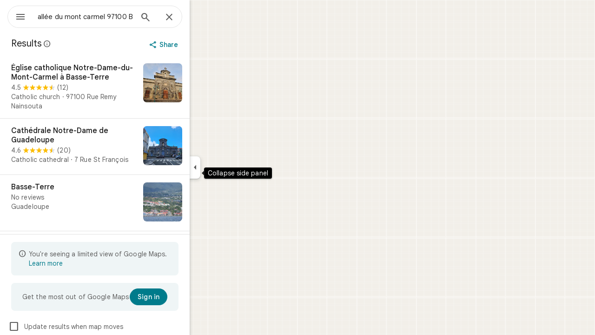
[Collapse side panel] (228, 167)
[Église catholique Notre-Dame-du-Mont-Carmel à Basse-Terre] (128, 87)
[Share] (198, 45)
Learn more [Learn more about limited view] (79, 263)
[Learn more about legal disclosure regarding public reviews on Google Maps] (81, 43)
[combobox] (109, 16)
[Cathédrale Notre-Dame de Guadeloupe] (128, 146)
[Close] (202, 17)
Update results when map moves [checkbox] (99, 326)
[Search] (179, 18)
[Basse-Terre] (128, 203)
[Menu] (16, 15)
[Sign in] (182, 297)
